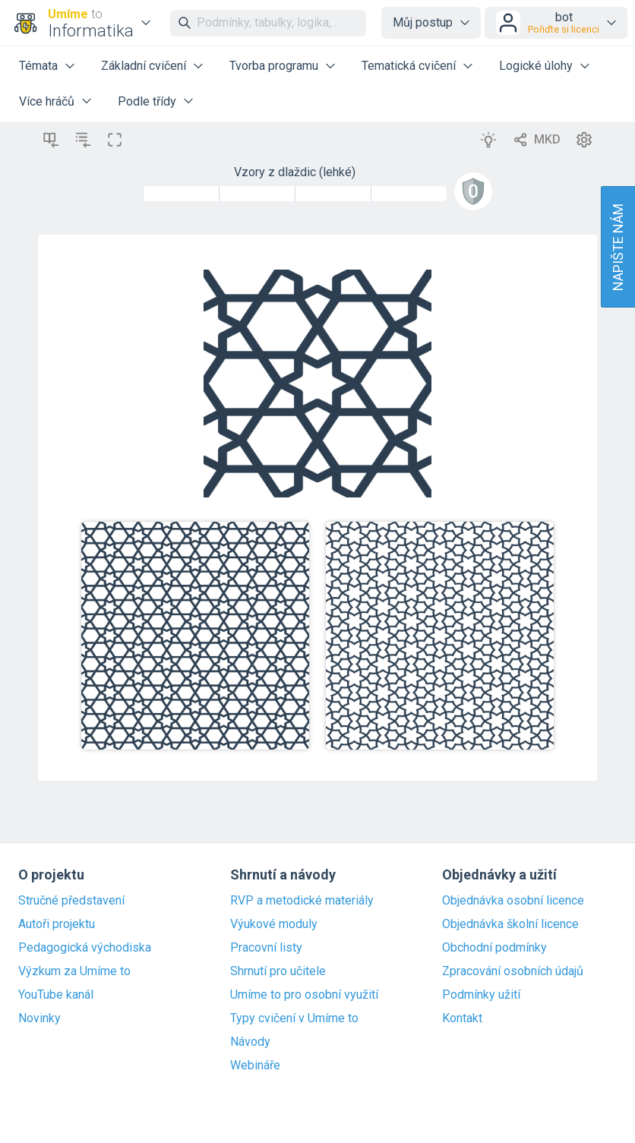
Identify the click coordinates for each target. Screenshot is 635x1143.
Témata (38, 65)
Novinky (39, 1018)
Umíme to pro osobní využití (304, 995)
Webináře (255, 1065)
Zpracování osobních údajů (512, 971)
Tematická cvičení (409, 65)
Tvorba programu (273, 65)
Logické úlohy (536, 65)
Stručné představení (71, 901)
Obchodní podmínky (494, 948)
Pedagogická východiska (84, 948)
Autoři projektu (56, 924)
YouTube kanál (55, 995)
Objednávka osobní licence (513, 901)
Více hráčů (46, 101)
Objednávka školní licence (510, 924)
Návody (250, 1042)
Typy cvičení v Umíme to (294, 1018)
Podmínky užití (481, 995)
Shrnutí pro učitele (278, 971)
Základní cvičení (143, 65)
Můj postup (423, 22)
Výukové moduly (274, 924)
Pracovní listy (266, 948)
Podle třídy (147, 101)
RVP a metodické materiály (302, 901)
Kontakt (462, 1018)
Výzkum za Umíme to (74, 971)
